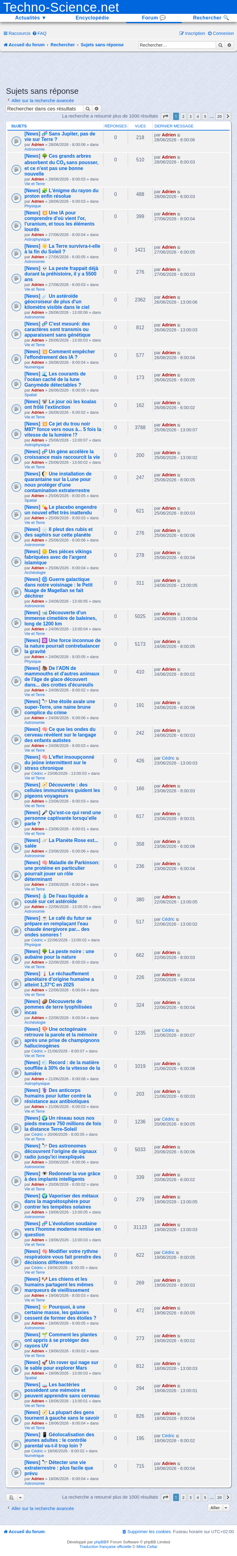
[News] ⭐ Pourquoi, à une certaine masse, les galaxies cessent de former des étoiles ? (60, 1312)
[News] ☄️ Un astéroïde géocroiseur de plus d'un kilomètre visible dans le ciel (56, 301)
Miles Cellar (146, 1546)
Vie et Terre (34, 183)
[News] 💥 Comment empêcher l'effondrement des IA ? (59, 354)
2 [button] (183, 116)
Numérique (34, 367)
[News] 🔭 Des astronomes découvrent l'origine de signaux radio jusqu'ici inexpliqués (60, 1151)
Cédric (37, 773)
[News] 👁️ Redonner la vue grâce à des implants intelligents (62, 1176)
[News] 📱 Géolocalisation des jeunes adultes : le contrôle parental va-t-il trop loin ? (59, 1440)
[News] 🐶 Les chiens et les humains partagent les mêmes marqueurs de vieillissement (59, 1284)
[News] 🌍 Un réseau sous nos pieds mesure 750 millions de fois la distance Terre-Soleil (62, 1123)
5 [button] (205, 116)
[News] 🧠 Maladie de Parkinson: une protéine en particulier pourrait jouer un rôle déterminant (61, 871)
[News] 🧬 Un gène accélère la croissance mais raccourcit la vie (62, 454)
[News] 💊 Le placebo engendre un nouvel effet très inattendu (60, 509)
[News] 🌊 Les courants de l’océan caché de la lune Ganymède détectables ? (54, 379)
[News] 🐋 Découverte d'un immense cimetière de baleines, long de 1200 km (60, 618)
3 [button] (190, 116)
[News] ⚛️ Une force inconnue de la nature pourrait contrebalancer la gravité (62, 646)
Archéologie (35, 572)
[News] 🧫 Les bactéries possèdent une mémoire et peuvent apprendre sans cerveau (62, 1390)
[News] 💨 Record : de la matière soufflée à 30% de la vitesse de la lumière (62, 1068)
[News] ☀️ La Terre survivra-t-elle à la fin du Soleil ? (62, 248)
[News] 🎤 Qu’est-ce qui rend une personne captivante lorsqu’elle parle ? (62, 818)
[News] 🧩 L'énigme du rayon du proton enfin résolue (61, 193)
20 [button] (219, 116)
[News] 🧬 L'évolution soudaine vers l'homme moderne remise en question (62, 1229)
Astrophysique (37, 239)
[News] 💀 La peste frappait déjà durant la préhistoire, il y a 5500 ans (61, 274)
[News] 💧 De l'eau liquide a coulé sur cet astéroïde (56, 898)
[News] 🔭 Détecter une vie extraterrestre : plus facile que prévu (58, 1468)
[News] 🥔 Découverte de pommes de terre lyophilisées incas (58, 1007)
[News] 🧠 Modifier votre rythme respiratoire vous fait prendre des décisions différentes (62, 1257)
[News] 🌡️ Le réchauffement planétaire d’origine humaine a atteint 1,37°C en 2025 (59, 979)
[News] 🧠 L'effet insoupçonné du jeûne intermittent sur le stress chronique (59, 762)
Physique (32, 206)
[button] (165, 116)
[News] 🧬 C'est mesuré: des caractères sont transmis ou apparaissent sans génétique (57, 329)
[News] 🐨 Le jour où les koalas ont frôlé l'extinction (60, 404)
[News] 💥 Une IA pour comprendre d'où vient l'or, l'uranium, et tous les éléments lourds (59, 221)
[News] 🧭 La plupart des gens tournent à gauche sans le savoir (61, 1415)
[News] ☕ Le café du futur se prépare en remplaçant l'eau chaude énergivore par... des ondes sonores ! (57, 926)
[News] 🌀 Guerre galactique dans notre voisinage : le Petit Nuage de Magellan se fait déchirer (58, 588)
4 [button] (198, 116)
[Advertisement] (118, 68)
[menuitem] (39, 33)
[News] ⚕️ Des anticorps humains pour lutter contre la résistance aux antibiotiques (57, 1096)
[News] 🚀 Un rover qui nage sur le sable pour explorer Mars (61, 1365)
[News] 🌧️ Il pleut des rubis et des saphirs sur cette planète (58, 532)
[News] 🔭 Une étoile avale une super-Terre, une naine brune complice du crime (59, 707)
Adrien (37, 144)
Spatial (30, 394)
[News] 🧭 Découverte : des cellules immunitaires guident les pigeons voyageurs (62, 790)
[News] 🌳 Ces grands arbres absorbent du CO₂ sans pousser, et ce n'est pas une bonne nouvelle (61, 164)
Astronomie (34, 149)
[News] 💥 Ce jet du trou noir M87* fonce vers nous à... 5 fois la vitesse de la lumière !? (62, 429)
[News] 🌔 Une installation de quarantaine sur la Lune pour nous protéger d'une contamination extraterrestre (57, 482)
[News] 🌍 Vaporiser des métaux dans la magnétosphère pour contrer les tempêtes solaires (61, 1201)
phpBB (100, 1542)
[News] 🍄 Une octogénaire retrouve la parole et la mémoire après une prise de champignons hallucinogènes (62, 1037)
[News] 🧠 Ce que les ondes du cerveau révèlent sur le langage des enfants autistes (60, 735)
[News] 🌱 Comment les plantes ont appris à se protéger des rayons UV (60, 1340)
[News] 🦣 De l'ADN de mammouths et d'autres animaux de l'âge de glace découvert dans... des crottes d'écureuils (61, 676)
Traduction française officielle (105, 1546)
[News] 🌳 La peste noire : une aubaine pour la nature (59, 954)
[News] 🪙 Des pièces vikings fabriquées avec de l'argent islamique (58, 557)
